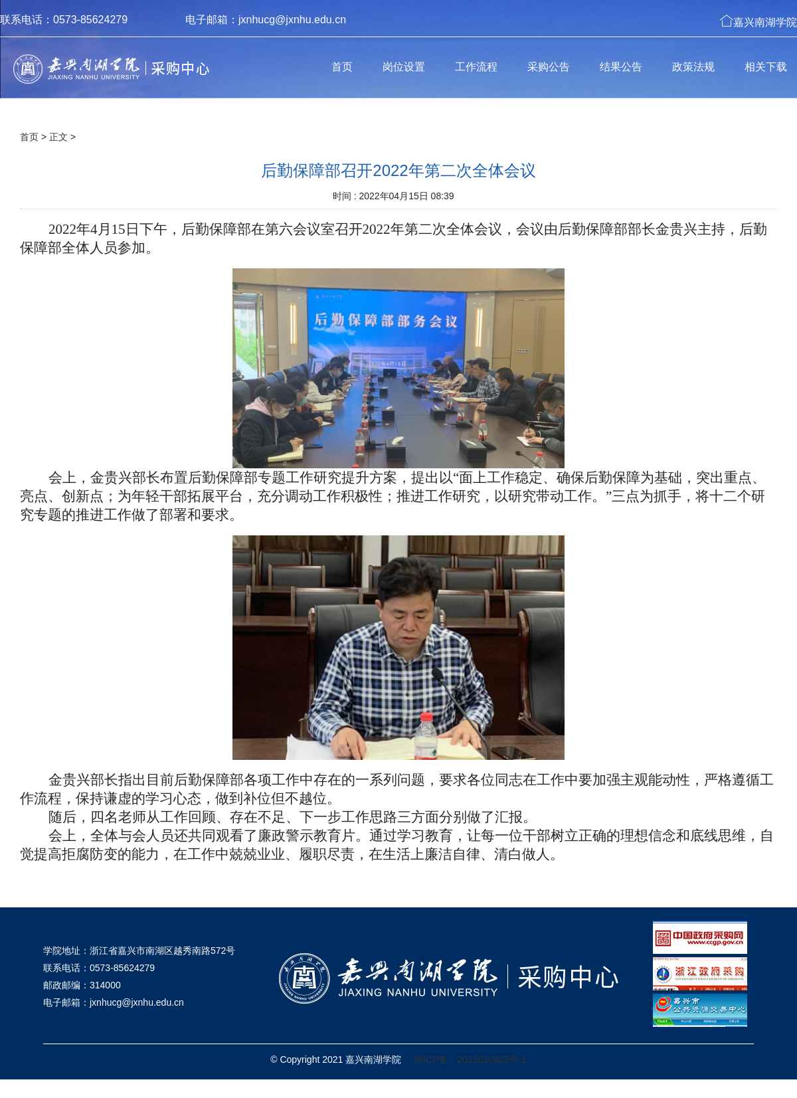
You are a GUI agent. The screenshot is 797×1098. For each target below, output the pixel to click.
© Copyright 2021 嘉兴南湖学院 (335, 1059)
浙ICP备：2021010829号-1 (470, 1059)
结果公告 (621, 66)
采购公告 (548, 66)
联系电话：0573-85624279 (64, 19)
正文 (58, 137)
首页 (342, 66)
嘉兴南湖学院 (758, 21)
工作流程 (476, 66)
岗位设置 (404, 66)
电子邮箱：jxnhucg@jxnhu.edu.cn (265, 19)
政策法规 (693, 66)
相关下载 (766, 66)
